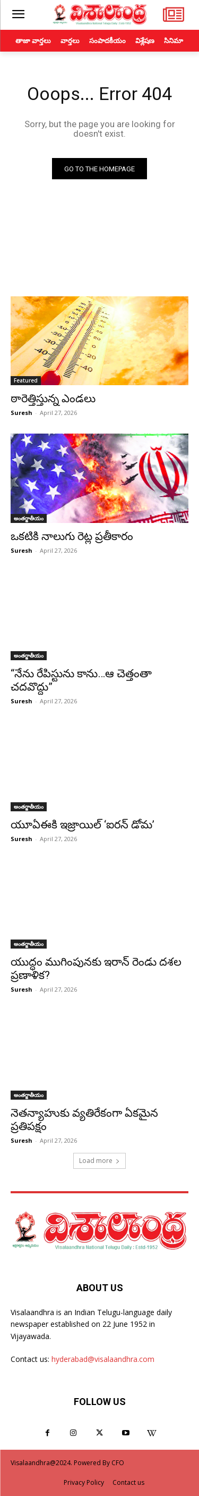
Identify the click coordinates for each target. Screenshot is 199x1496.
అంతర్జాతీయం (29, 518)
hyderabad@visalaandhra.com (102, 1359)
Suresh (21, 413)
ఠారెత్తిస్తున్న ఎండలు (53, 398)
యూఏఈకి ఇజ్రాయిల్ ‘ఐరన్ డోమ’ (82, 824)
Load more (99, 1160)
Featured (26, 380)
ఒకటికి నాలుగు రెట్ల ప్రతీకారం (72, 536)
